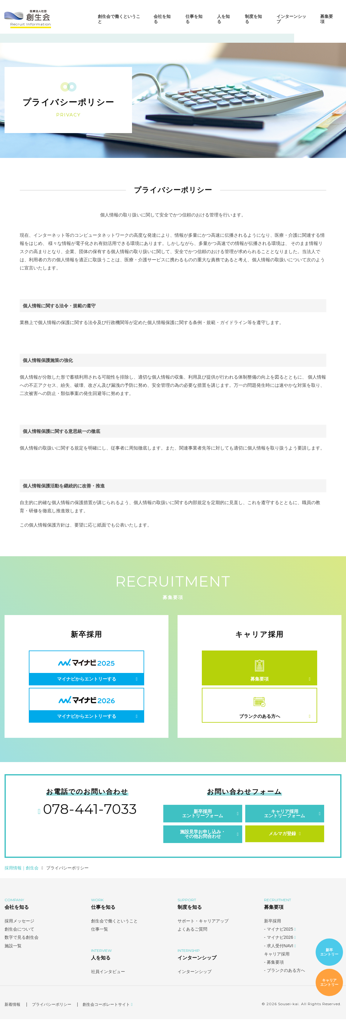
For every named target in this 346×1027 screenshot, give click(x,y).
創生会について (19, 937)
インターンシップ (291, 21)
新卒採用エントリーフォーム (202, 820)
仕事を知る (193, 21)
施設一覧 (13, 953)
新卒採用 (272, 928)
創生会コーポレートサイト (114, 1012)
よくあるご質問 (192, 937)
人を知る (223, 21)
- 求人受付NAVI (280, 953)
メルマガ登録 (284, 841)
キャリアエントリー (329, 982)
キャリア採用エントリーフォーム (284, 820)
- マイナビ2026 (280, 945)
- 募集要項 (274, 970)
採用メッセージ (19, 928)
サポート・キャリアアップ (203, 928)
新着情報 (13, 1012)
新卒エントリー (329, 952)
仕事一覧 (99, 937)
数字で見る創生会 (22, 945)
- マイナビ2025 (280, 937)
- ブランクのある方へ (284, 978)
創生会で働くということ (119, 21)
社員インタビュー (108, 979)
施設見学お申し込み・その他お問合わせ (203, 841)
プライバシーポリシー (54, 1012)
